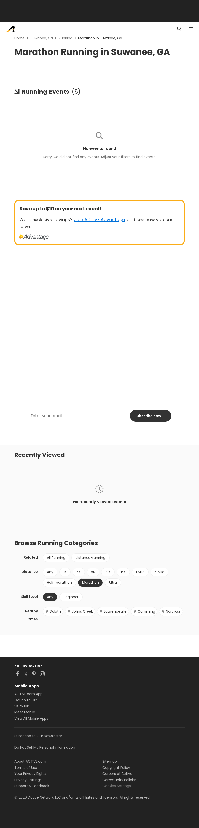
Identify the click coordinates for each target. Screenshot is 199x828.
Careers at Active (117, 773)
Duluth (53, 611)
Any (50, 572)
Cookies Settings (116, 785)
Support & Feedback (31, 785)
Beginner (71, 597)
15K (123, 572)
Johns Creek (80, 611)
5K (79, 572)
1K (65, 572)
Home (19, 38)
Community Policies (119, 779)
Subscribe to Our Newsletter (38, 736)
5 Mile (159, 572)
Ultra (113, 582)
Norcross (171, 611)
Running (65, 38)
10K (108, 572)
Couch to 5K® (25, 700)
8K (93, 572)
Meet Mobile (24, 712)
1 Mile (140, 572)
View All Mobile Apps (31, 718)
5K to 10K (21, 706)
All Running (56, 557)
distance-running (90, 557)
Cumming (144, 611)
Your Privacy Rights (30, 773)
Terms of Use (25, 767)
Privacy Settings (28, 779)
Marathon (90, 582)
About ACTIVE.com (30, 761)
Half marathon (59, 582)
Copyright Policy (116, 767)
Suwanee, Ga (42, 38)
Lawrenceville (113, 611)
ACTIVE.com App (28, 693)
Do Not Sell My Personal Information (44, 747)
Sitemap (109, 761)
